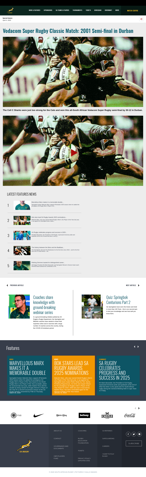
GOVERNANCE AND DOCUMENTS (61, 447)
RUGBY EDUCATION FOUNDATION (83, 441)
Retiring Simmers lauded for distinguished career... (48, 262)
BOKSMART (108, 10)
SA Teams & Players (62, 10)
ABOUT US (58, 431)
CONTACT (57, 438)
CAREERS (105, 446)
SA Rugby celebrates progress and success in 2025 (114, 370)
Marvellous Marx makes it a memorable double (27, 367)
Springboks (48, 10)
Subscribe (133, 443)
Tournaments (77, 10)
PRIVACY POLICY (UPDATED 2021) (84, 459)
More (117, 10)
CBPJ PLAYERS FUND (59, 457)
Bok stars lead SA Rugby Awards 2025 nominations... (49, 217)
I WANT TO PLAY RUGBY (108, 455)
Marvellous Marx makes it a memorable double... (48, 202)
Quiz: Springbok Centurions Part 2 (118, 299)
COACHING (82, 431)
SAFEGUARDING (108, 438)
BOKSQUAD (97, 10)
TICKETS (88, 10)
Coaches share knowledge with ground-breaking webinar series (44, 304)
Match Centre (132, 10)
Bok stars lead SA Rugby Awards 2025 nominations (71, 367)
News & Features (34, 10)
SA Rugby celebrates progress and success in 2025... (49, 232)
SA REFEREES (107, 431)
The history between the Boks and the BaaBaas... (48, 247)
